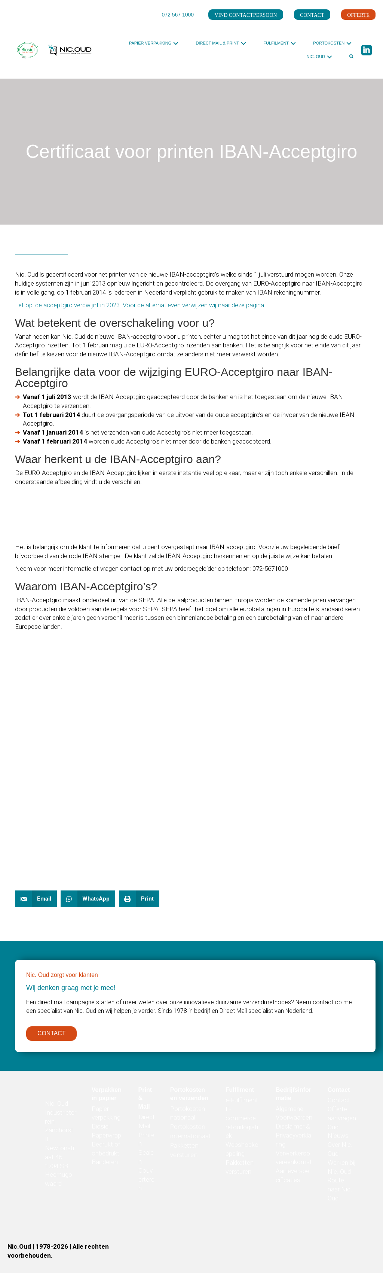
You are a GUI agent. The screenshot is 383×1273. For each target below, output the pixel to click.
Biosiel (101, 1128)
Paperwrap (106, 1137)
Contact (339, 1102)
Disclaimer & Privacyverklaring (293, 1137)
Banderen (105, 1163)
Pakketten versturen (184, 1152)
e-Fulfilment (242, 1102)
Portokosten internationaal (190, 1133)
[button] (175, 43)
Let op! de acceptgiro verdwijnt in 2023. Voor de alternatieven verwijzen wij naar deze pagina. (140, 305)
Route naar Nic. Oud (340, 1191)
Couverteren (146, 1181)
